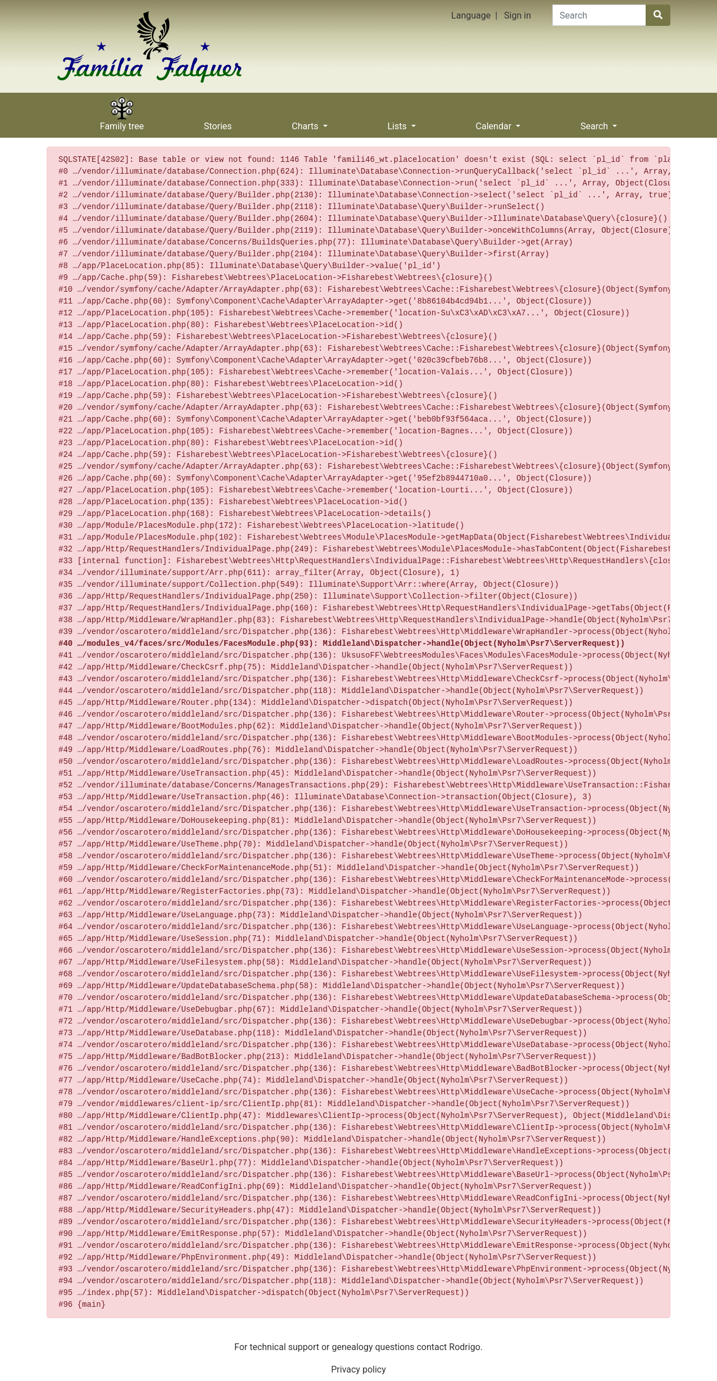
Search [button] (595, 122)
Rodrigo (464, 1347)
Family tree (122, 122)
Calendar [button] (495, 122)
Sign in (517, 15)
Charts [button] (306, 122)
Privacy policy (358, 1369)
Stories (218, 122)
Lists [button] (398, 122)
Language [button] (471, 15)
